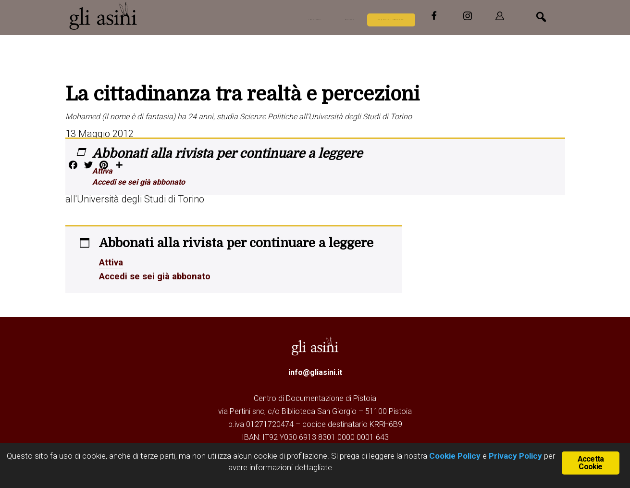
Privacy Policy (515, 456)
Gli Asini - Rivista (103, 15)
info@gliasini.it (315, 370)
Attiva (102, 170)
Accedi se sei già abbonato (138, 182)
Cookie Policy (454, 456)
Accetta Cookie (591, 461)
